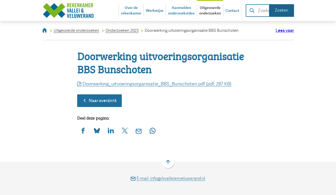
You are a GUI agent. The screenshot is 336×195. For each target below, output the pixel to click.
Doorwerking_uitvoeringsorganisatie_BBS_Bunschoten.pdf (154, 83)
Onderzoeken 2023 (122, 30)
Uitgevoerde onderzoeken (76, 30)
